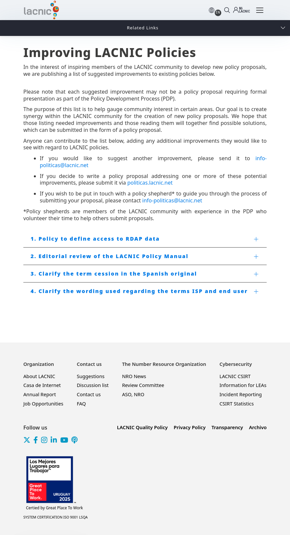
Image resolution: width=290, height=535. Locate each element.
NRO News (134, 376)
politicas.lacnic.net (150, 182)
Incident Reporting (241, 394)
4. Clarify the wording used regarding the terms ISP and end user (139, 291)
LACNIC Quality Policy (142, 427)
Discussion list (93, 385)
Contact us (89, 394)
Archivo (258, 427)
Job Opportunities (43, 403)
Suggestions (90, 376)
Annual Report (39, 394)
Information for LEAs (243, 385)
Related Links (142, 28)
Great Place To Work (54, 508)
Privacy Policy (189, 427)
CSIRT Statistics (237, 403)
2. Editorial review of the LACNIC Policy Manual (109, 256)
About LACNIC (39, 376)
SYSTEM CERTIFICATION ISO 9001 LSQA (55, 517)
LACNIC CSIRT (235, 376)
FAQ (81, 403)
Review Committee (143, 385)
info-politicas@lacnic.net (172, 200)
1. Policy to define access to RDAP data (95, 238)
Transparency (227, 427)
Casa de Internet (42, 385)
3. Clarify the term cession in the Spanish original (114, 273)
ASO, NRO (133, 394)
